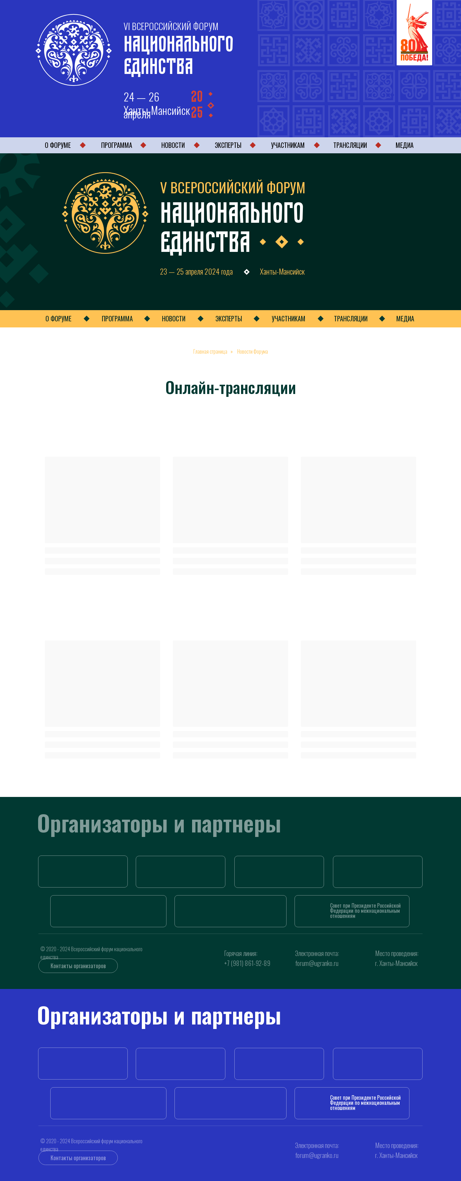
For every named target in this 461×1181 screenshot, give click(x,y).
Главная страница (210, 352)
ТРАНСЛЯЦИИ (350, 145)
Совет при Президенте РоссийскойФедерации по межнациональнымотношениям (365, 911)
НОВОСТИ (173, 145)
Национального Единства (178, 52)
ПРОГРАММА (116, 145)
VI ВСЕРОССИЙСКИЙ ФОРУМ (171, 26)
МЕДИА (405, 145)
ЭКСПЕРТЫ (228, 145)
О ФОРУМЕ (58, 145)
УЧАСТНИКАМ (288, 145)
